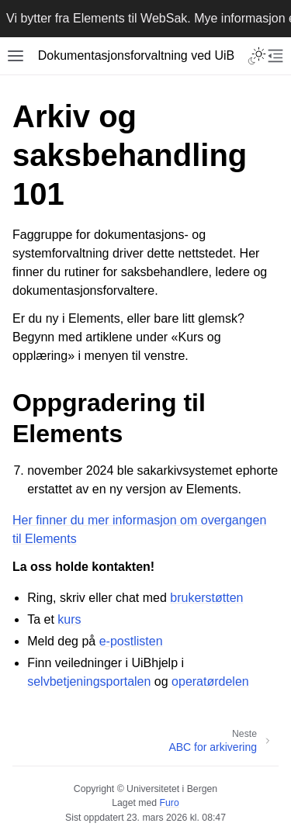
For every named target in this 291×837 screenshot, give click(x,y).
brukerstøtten (206, 597)
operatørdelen (210, 681)
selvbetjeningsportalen (89, 681)
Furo (169, 802)
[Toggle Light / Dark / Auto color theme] (257, 56)
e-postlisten (131, 641)
